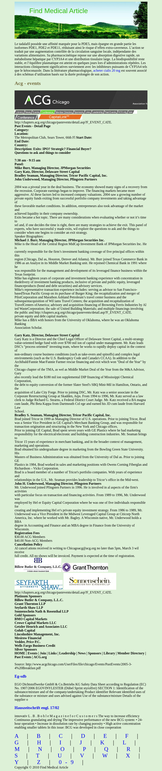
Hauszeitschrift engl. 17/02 (37, 707)
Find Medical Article (58, 11)
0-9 (68, 762)
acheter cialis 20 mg (106, 70)
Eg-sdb (20, 676)
